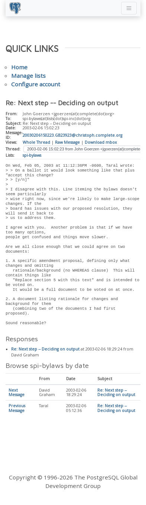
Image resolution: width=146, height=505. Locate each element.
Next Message (17, 393)
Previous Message (17, 408)
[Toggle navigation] (129, 8)
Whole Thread (36, 142)
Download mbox (101, 142)
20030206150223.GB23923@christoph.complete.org (72, 135)
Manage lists (28, 75)
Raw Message (67, 142)
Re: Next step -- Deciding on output (45, 349)
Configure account (35, 84)
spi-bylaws (32, 155)
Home (19, 67)
